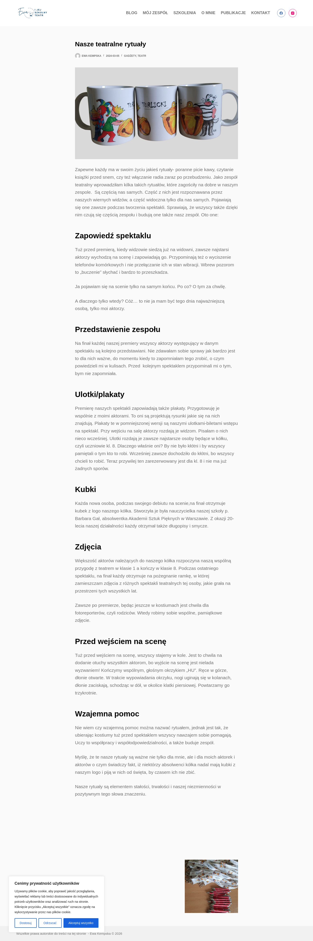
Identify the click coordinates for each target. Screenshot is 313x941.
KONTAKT (260, 13)
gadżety (130, 55)
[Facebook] (281, 13)
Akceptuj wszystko (80, 923)
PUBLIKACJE (233, 13)
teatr (142, 55)
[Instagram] (293, 13)
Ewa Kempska (100, 933)
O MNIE (208, 13)
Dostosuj (26, 923)
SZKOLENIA (184, 13)
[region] (56, 904)
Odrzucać (50, 923)
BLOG (131, 13)
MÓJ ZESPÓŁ (155, 13)
